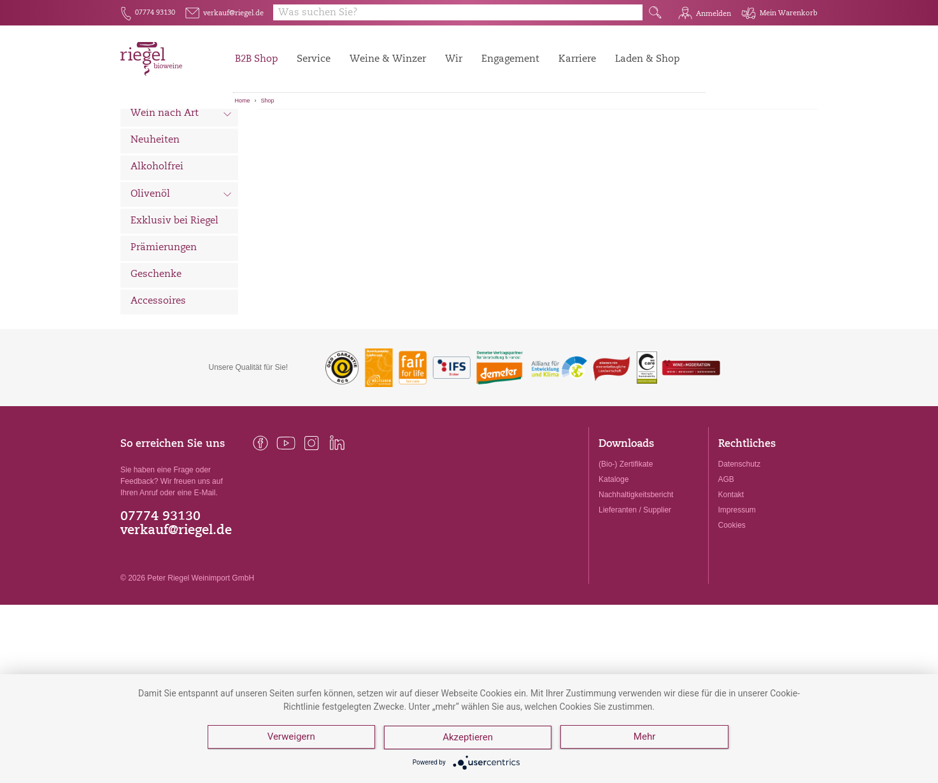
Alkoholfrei (157, 238)
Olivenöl (181, 266)
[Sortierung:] (320, 128)
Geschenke (156, 345)
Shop (267, 100)
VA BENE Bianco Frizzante (441, 160)
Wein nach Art (181, 185)
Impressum (737, 580)
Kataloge (614, 550)
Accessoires (158, 372)
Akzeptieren (468, 738)
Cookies (732, 595)
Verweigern (291, 738)
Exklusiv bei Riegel (174, 292)
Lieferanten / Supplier (635, 580)
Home (242, 100)
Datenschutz (739, 534)
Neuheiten (155, 211)
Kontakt (731, 565)
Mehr (646, 738)
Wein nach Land (181, 158)
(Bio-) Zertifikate (626, 534)
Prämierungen (164, 318)
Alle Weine (156, 131)
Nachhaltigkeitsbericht (636, 565)
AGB (726, 550)
